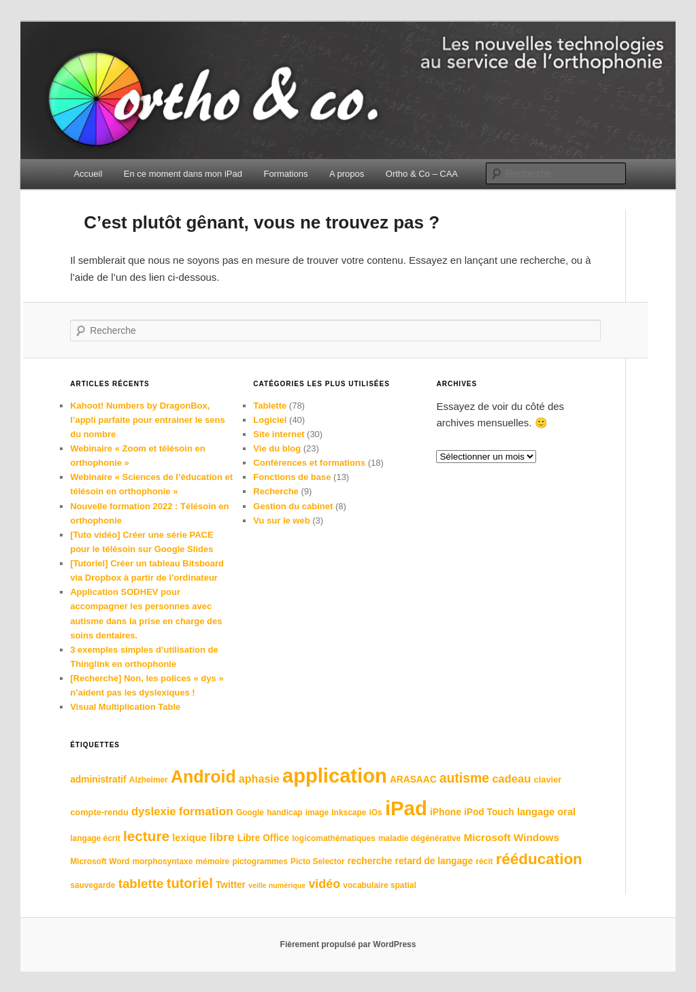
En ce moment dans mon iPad (183, 174)
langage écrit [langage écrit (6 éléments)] (95, 838)
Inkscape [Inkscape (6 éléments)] (348, 812)
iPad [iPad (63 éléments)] (406, 808)
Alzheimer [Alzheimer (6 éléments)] (148, 780)
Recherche (275, 491)
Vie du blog (277, 448)
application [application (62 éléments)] (334, 776)
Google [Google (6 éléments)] (250, 812)
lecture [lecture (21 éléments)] (146, 836)
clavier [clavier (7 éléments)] (548, 779)
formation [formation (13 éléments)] (206, 811)
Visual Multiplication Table (125, 707)
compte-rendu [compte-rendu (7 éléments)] (99, 812)
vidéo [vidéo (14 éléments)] (324, 884)
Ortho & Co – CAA (422, 174)
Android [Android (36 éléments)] (203, 776)
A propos (346, 174)
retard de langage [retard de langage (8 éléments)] (434, 861)
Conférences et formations (309, 463)
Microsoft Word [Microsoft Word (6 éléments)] (99, 861)
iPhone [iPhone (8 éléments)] (445, 812)
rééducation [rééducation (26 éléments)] (539, 859)
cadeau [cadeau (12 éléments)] (511, 778)
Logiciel (269, 420)
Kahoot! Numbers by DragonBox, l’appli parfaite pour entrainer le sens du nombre (147, 419)
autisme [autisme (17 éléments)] (464, 777)
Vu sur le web (281, 520)
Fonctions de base (292, 477)
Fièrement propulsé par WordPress (348, 944)
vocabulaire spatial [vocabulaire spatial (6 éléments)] (379, 885)
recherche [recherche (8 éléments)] (370, 861)
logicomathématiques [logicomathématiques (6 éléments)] (334, 838)
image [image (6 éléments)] (317, 812)
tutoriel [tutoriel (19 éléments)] (190, 883)
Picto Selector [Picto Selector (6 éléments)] (318, 861)
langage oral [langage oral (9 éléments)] (546, 811)
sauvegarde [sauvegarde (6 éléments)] (92, 885)
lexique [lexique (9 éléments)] (189, 837)
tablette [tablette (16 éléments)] (141, 883)
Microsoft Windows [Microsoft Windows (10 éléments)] (511, 837)
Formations (285, 174)
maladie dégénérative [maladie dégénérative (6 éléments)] (419, 838)
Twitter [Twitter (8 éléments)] (231, 885)
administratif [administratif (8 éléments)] (98, 779)
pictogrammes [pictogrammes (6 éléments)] (260, 861)
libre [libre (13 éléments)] (222, 837)
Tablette (269, 405)
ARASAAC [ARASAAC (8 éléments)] (413, 779)
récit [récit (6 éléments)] (484, 861)
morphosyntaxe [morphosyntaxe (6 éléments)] (163, 861)
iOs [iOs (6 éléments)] (375, 812)
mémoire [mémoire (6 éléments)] (213, 861)
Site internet (278, 434)
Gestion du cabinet (293, 506)
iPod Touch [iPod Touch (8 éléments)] (489, 812)
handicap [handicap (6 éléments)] (284, 812)
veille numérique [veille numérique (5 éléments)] (276, 885)
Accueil (87, 174)
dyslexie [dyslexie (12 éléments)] (153, 811)
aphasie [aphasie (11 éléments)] (259, 778)
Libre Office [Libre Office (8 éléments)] (263, 838)
